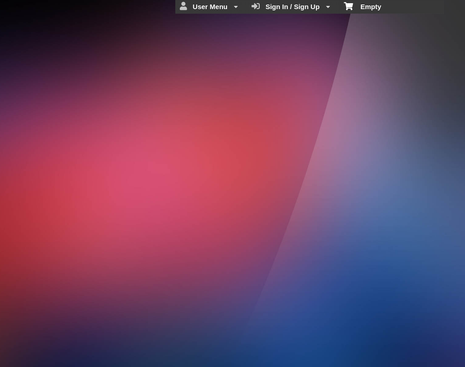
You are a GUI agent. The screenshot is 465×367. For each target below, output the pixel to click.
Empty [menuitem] (362, 5)
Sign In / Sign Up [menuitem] (291, 6)
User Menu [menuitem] (209, 6)
